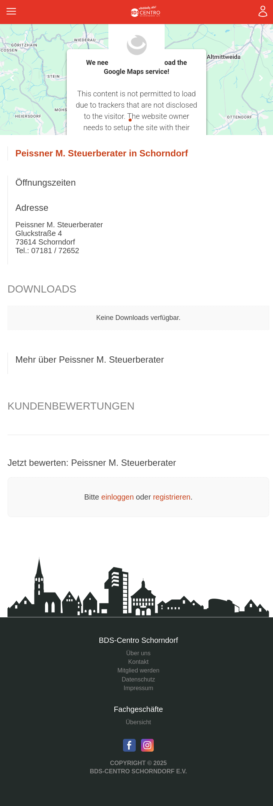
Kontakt (138, 662)
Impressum (138, 688)
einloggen (117, 497)
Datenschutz (138, 679)
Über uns (138, 653)
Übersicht (138, 722)
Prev (12, 78)
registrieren (171, 497)
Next (261, 78)
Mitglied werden (138, 670)
